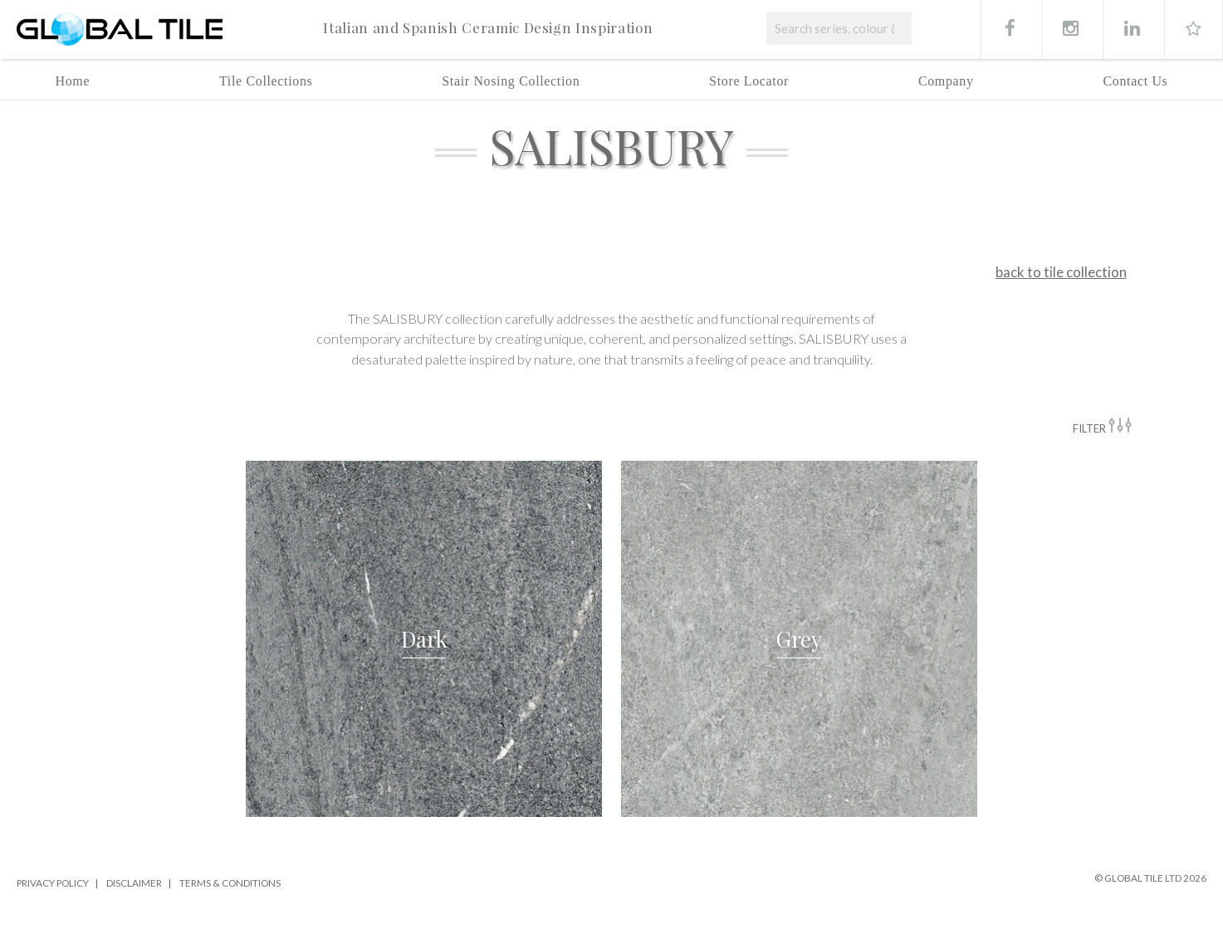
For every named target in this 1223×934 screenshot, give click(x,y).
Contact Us (1135, 81)
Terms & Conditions (230, 882)
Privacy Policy (53, 882)
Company (946, 81)
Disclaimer (134, 882)
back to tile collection (1061, 272)
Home (73, 81)
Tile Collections (266, 81)
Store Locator (749, 81)
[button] (424, 639)
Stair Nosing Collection (511, 81)
